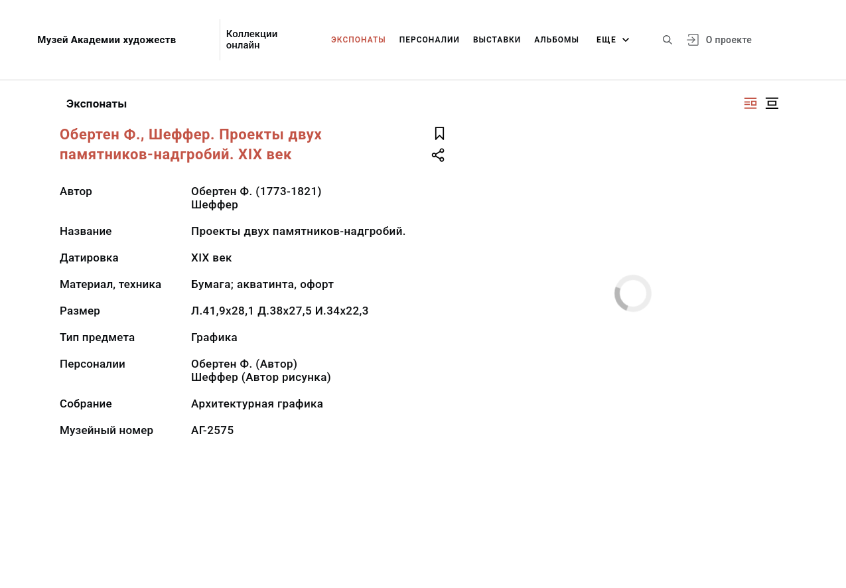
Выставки (497, 39)
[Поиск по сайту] (667, 39)
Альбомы (556, 39)
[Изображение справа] (750, 103)
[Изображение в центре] (771, 103)
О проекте (729, 40)
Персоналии (429, 39)
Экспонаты (358, 39)
